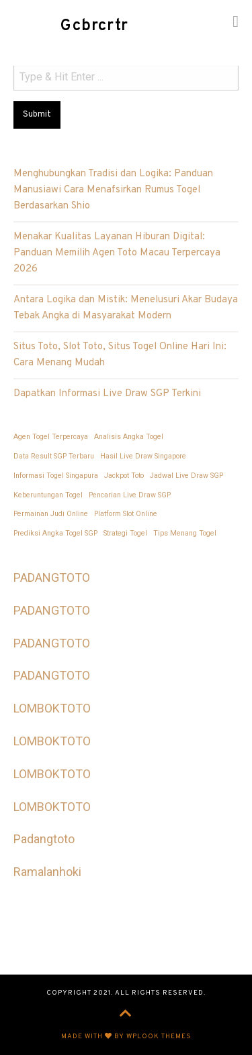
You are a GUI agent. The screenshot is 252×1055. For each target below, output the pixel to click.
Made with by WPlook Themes (126, 1036)
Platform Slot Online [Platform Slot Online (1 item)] (125, 513)
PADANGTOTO (51, 577)
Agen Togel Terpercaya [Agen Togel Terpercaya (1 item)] (50, 436)
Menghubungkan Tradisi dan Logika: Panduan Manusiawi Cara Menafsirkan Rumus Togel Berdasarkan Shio (113, 190)
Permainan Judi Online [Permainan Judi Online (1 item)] (50, 513)
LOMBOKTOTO (52, 708)
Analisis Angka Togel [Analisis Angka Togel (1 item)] (128, 436)
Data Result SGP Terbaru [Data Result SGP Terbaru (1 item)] (53, 456)
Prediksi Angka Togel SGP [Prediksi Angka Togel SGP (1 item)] (55, 533)
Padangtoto (44, 839)
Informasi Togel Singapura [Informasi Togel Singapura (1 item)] (55, 475)
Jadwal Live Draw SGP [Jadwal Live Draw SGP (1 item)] (186, 475)
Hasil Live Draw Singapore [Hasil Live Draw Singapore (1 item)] (143, 456)
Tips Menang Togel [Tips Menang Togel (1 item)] (184, 533)
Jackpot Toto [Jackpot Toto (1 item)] (124, 475)
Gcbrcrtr (94, 26)
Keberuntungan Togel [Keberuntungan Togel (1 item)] (48, 495)
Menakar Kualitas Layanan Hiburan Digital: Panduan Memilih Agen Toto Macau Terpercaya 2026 (116, 253)
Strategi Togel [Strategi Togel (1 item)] (125, 533)
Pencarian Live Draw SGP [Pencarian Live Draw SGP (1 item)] (130, 495)
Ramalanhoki (47, 872)
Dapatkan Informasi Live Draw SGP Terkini (107, 393)
